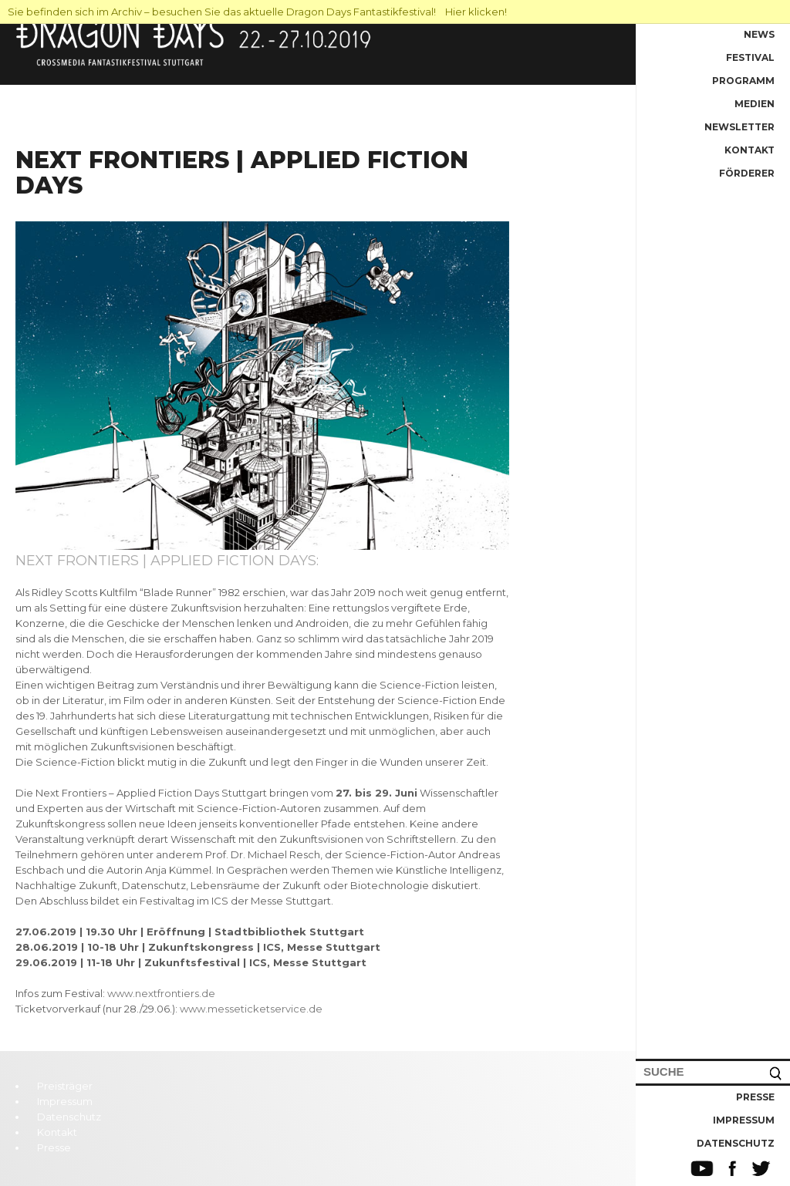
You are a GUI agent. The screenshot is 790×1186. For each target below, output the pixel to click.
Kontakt (749, 150)
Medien (754, 104)
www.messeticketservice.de (251, 1008)
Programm (743, 80)
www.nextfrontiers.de (161, 993)
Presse (755, 1097)
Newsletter (739, 127)
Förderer (747, 173)
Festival (750, 57)
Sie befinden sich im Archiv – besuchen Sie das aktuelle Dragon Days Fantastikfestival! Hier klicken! (257, 11)
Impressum (744, 1120)
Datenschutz (736, 1143)
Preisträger (65, 1086)
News (759, 34)
